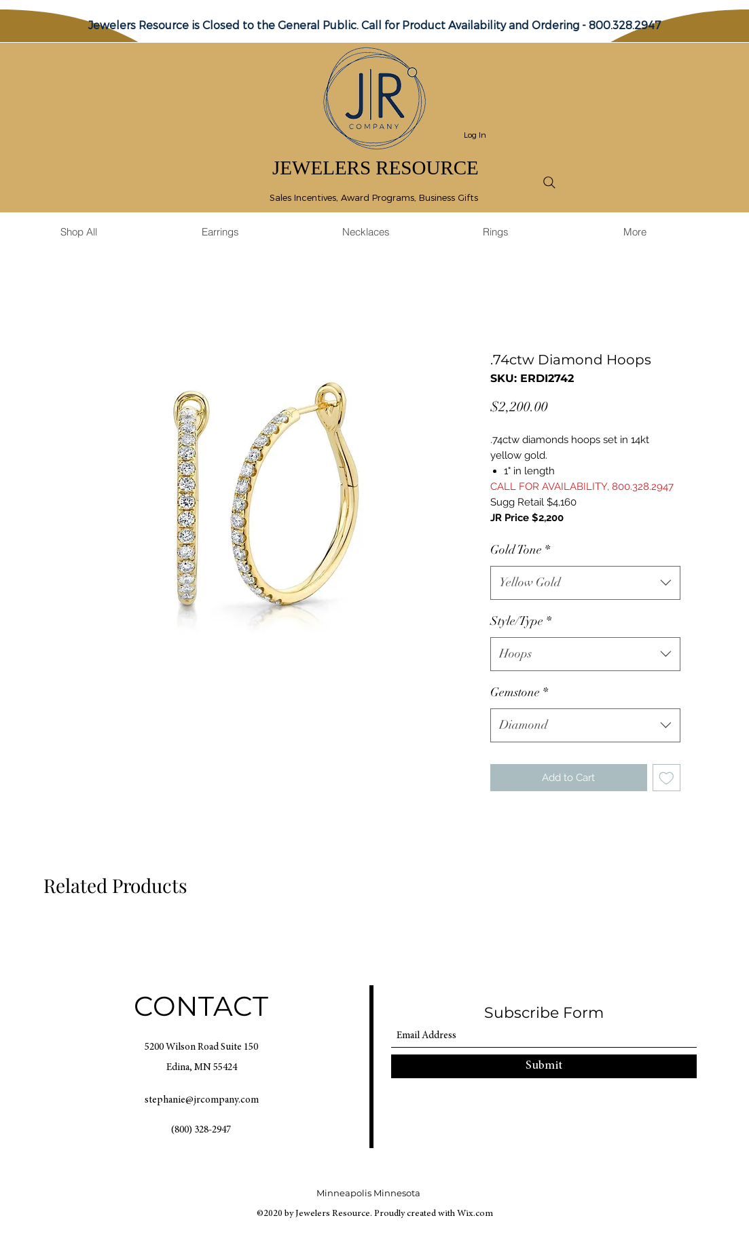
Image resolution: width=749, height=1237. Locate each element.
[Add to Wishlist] (666, 778)
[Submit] (544, 1066)
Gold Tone (520, 549)
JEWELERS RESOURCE (375, 167)
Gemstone (519, 692)
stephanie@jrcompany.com (202, 1100)
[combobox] (585, 583)
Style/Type (520, 620)
